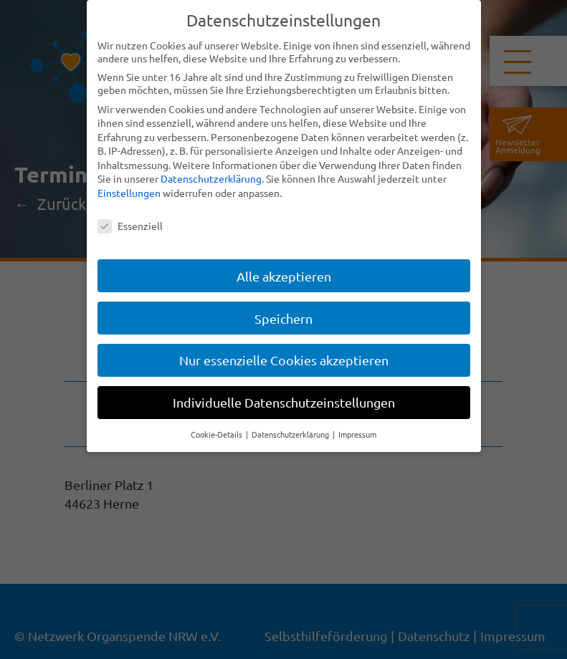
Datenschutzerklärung (211, 178)
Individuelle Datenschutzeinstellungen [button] (284, 402)
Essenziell (130, 225)
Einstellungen (129, 192)
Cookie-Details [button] (217, 434)
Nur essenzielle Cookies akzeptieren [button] (284, 359)
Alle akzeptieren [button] (284, 276)
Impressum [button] (357, 434)
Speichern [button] (283, 318)
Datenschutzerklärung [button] (291, 434)
